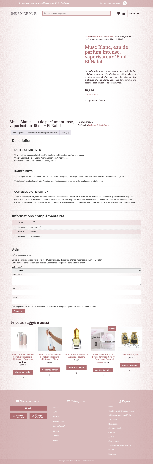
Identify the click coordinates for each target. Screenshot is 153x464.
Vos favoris (113, 419)
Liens (110, 407)
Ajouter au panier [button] (23, 372)
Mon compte (113, 441)
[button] (138, 13)
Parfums (109, 37)
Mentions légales (115, 428)
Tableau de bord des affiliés (119, 415)
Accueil (88, 37)
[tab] (76, 150)
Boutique (112, 454)
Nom (14, 288)
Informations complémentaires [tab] (43, 132)
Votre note (17, 267)
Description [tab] (18, 132)
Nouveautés (113, 424)
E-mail (15, 297)
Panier (55, 440)
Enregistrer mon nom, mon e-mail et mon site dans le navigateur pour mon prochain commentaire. (55, 307)
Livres (55, 412)
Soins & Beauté (98, 37)
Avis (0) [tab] (65, 132)
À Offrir (56, 416)
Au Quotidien (58, 421)
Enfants (56, 431)
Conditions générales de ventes (121, 411)
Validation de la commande (119, 445)
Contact (56, 436)
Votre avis (17, 275)
